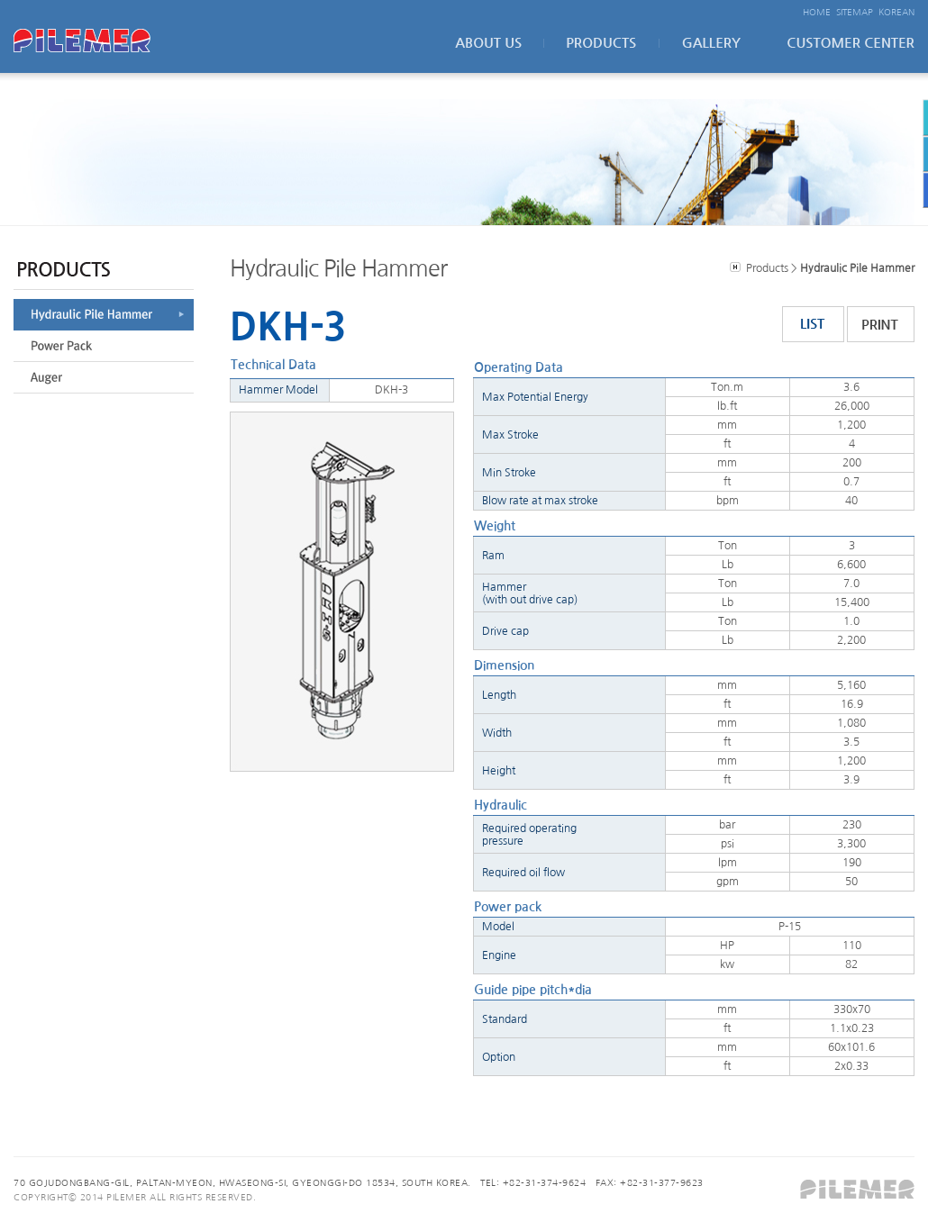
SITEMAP (854, 11)
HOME (817, 11)
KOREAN (896, 11)
